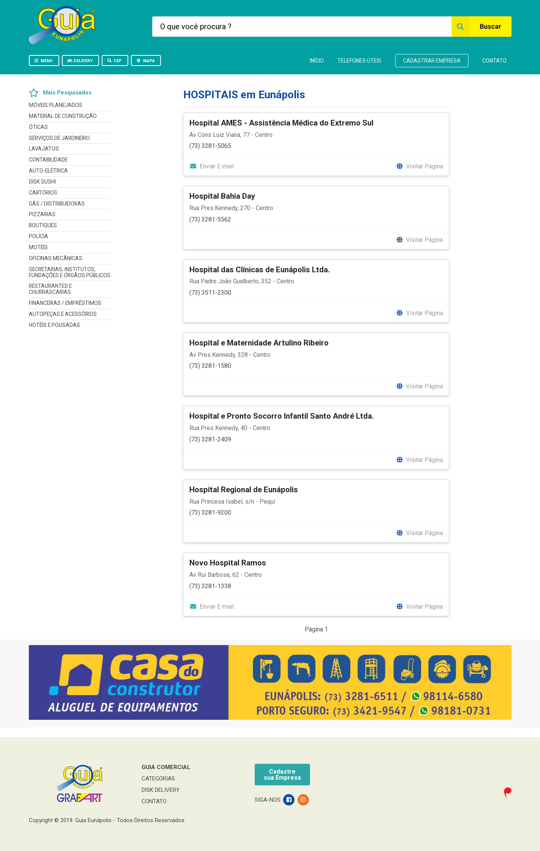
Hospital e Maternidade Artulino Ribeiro (259, 342)
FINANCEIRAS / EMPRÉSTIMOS (65, 303)
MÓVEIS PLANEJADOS (55, 105)
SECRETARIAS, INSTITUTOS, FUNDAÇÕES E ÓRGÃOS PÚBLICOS (69, 272)
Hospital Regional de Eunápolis (243, 489)
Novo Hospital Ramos (227, 562)
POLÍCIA (38, 236)
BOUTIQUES (43, 225)
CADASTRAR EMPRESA (432, 61)
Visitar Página (419, 166)
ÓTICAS (38, 127)
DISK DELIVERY (160, 790)
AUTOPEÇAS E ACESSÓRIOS (63, 314)
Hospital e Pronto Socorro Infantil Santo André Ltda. (281, 416)
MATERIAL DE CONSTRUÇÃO (63, 116)
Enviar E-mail (211, 166)
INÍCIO (317, 61)
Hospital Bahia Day (222, 196)
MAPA (145, 60)
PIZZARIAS (42, 214)
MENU (43, 60)
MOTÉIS (38, 247)
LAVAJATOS (44, 149)
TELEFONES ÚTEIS (359, 61)
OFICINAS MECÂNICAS (55, 258)
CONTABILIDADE (48, 160)
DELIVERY (80, 60)
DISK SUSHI (42, 182)
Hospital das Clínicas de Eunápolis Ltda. (259, 269)
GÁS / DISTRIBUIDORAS (57, 204)
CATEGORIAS (158, 778)
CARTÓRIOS (43, 193)
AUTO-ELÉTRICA (48, 171)
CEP (114, 60)
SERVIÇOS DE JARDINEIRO (59, 138)
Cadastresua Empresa (282, 774)
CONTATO (494, 61)
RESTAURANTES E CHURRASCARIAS (50, 289)
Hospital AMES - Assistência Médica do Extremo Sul (281, 122)
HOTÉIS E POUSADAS (54, 325)
